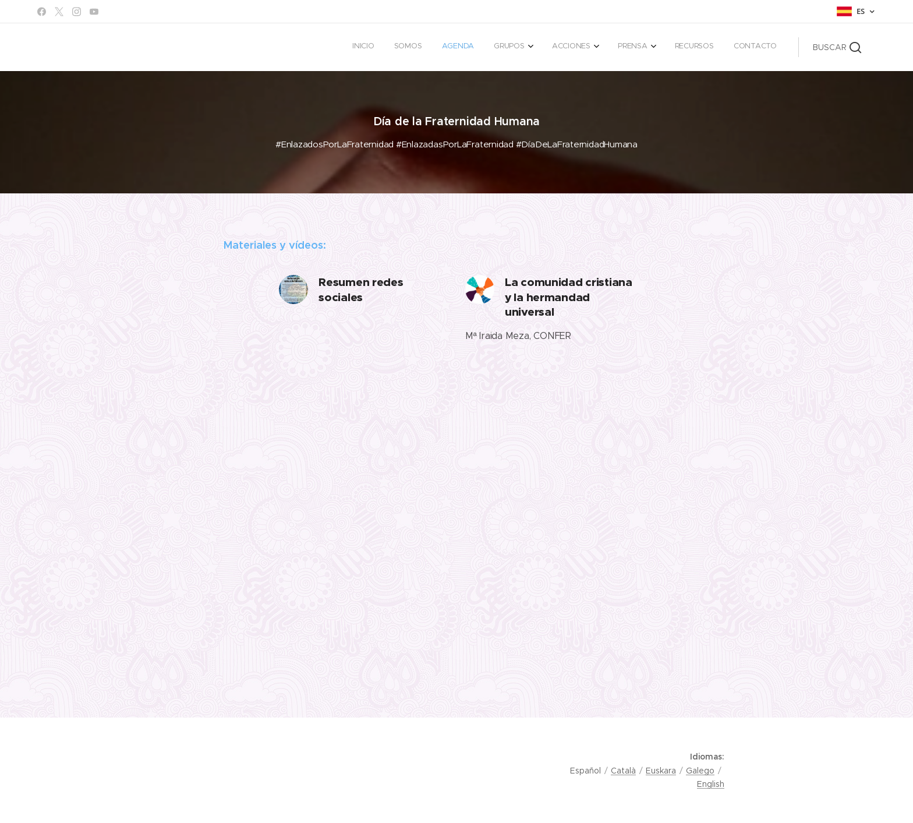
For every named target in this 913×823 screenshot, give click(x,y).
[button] (837, 47)
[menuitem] (615, 47)
